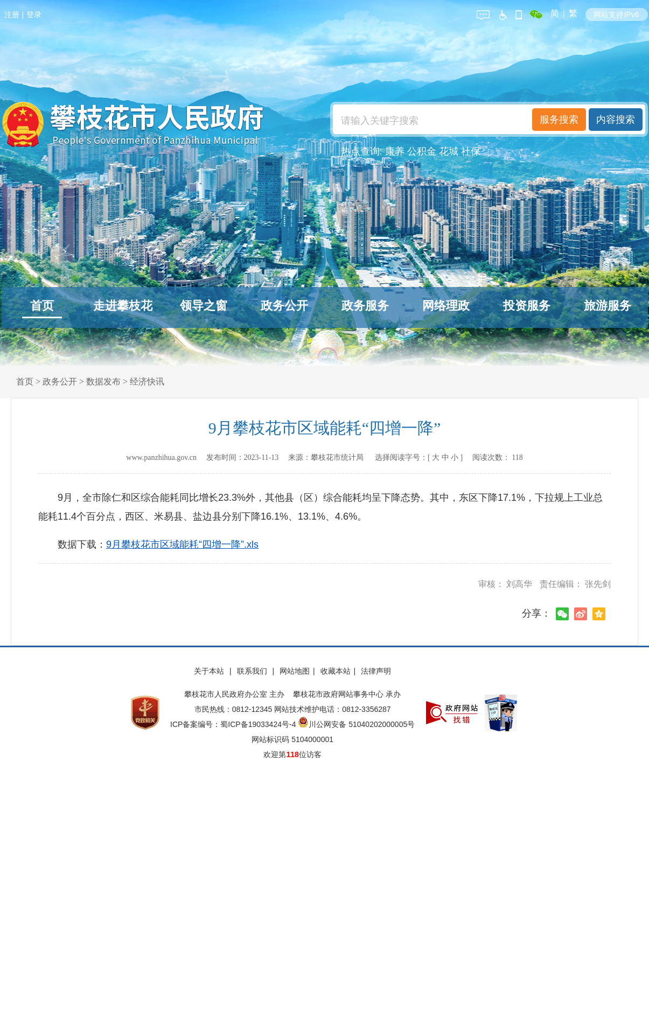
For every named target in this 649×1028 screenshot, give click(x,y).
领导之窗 (203, 305)
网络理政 (446, 305)
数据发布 (103, 381)
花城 (448, 151)
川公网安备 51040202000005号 (356, 724)
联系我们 (253, 671)
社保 (470, 151)
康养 (394, 151)
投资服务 (526, 305)
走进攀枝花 (122, 305)
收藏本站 (335, 671)
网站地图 (295, 671)
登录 (33, 14)
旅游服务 (607, 305)
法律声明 (376, 671)
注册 (11, 14)
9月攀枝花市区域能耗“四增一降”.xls (182, 544)
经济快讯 (147, 381)
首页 (42, 305)
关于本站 (210, 671)
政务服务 (365, 305)
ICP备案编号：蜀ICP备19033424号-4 (234, 724)
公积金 (421, 151)
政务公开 (284, 305)
